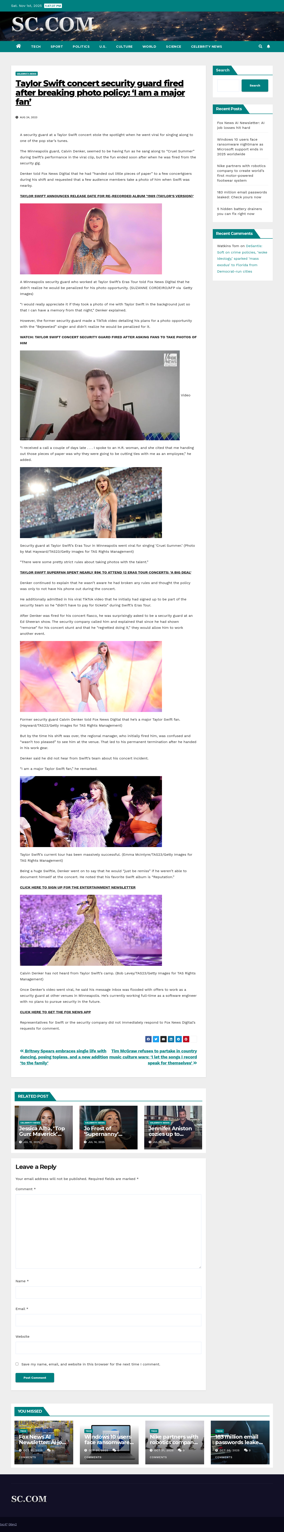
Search (223, 70)
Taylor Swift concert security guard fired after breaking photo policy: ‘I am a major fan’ (100, 92)
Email (22, 1309)
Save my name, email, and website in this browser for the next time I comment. (90, 1364)
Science (173, 47)
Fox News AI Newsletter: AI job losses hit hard (42, 1442)
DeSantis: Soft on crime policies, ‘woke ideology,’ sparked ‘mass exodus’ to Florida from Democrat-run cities (242, 258)
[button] (260, 46)
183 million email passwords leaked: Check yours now (239, 1442)
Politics (81, 47)
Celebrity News (206, 47)
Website (23, 1336)
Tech (36, 47)
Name (22, 1281)
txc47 (4, 1524)
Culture (124, 47)
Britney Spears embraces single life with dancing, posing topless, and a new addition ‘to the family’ (64, 1057)
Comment (26, 1189)
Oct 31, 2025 (33, 1450)
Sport (57, 47)
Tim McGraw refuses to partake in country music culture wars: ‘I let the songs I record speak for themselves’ (153, 1057)
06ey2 (12, 1524)
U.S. (102, 47)
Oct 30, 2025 (230, 1450)
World (149, 47)
